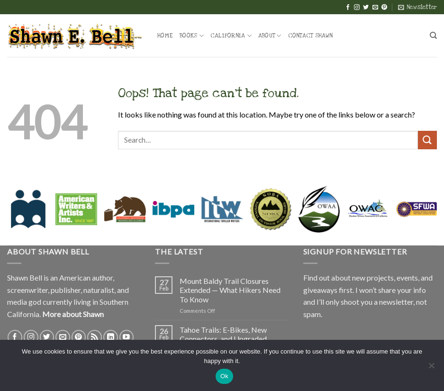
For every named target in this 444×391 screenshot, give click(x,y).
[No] (431, 368)
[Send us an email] (375, 7)
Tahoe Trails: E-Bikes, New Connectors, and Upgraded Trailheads (223, 338)
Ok (224, 376)
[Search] (433, 36)
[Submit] (427, 140)
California (231, 35)
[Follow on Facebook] (348, 7)
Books (192, 35)
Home (165, 35)
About (269, 35)
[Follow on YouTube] (126, 337)
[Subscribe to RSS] (94, 337)
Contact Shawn (310, 35)
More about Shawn (73, 313)
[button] (417, 7)
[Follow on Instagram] (357, 7)
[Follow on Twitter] (366, 7)
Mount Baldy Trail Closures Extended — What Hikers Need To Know (230, 289)
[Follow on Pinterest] (384, 7)
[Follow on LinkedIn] (110, 337)
